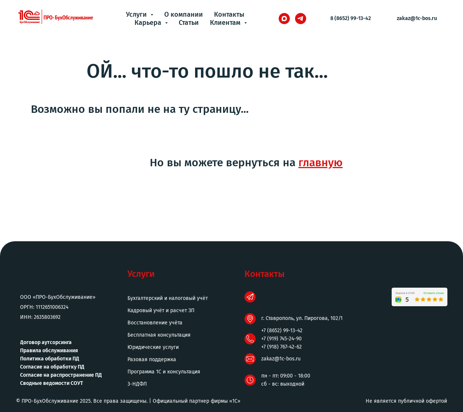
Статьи (189, 23)
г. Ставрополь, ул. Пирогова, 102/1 (302, 318)
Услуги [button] (137, 14)
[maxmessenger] (284, 18)
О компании (183, 14)
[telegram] (300, 18)
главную (320, 162)
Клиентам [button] (226, 23)
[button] (183, 384)
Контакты (229, 14)
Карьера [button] (149, 23)
